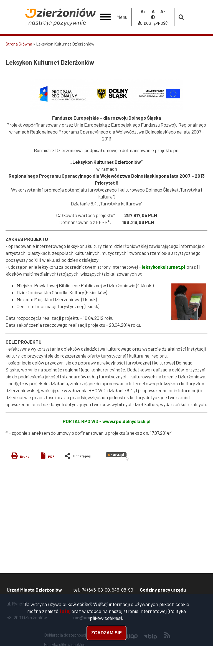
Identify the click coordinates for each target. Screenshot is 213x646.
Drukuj (25, 456)
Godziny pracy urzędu (163, 589)
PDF (51, 456)
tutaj (64, 612)
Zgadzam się (106, 634)
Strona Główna (19, 43)
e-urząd (117, 456)
